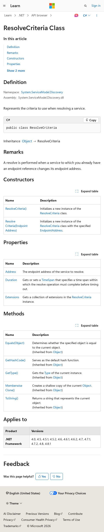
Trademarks (11, 526)
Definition (13, 47)
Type (47, 373)
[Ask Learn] (76, 15)
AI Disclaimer (12, 514)
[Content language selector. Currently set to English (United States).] (23, 493)
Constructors (15, 58)
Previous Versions (37, 514)
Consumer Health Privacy (38, 520)
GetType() (11, 373)
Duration (11, 280)
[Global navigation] (4, 6)
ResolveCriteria (49, 213)
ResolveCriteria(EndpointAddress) (16, 225)
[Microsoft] (52, 6)
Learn (8, 15)
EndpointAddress (51, 230)
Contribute (75, 514)
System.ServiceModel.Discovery (42, 92)
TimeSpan (48, 280)
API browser (39, 15)
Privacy (8, 520)
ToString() (11, 398)
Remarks (12, 53)
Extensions (12, 297)
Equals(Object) (14, 343)
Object (27, 141)
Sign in (96, 5)
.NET (21, 15)
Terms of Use (71, 520)
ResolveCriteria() (15, 208)
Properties (13, 64)
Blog (57, 514)
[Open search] (85, 6)
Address (10, 272)
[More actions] (97, 15)
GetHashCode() (15, 360)
